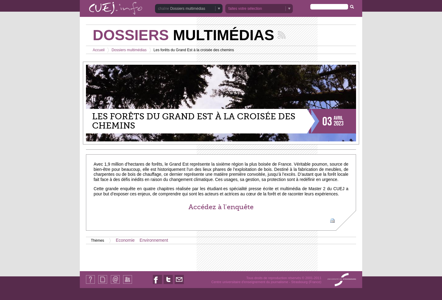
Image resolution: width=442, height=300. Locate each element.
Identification (127, 283)
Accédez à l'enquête (221, 207)
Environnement (154, 240)
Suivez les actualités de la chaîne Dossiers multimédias (281, 35)
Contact (115, 283)
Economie (125, 240)
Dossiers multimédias (187, 8)
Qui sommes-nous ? (90, 283)
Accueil (99, 50)
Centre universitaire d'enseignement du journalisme (249, 282)
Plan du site (102, 283)
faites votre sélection (245, 8)
